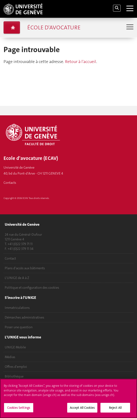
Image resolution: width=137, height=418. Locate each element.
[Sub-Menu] (129, 27)
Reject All (115, 411)
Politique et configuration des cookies (32, 287)
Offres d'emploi (16, 366)
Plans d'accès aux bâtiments (25, 268)
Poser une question (19, 327)
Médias (10, 357)
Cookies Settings (18, 411)
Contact (10, 258)
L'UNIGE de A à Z (17, 278)
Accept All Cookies (82, 411)
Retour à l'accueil (80, 61)
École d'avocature (53, 27)
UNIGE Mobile (15, 347)
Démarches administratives (24, 317)
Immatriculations (17, 308)
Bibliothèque (14, 376)
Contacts (10, 182)
